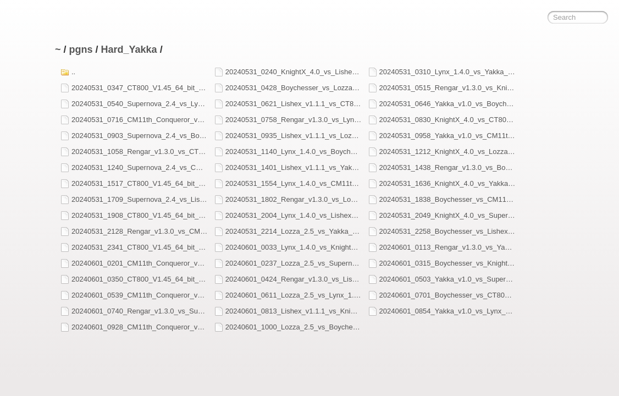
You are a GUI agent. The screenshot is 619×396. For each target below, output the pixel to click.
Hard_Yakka (129, 49)
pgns (81, 49)
